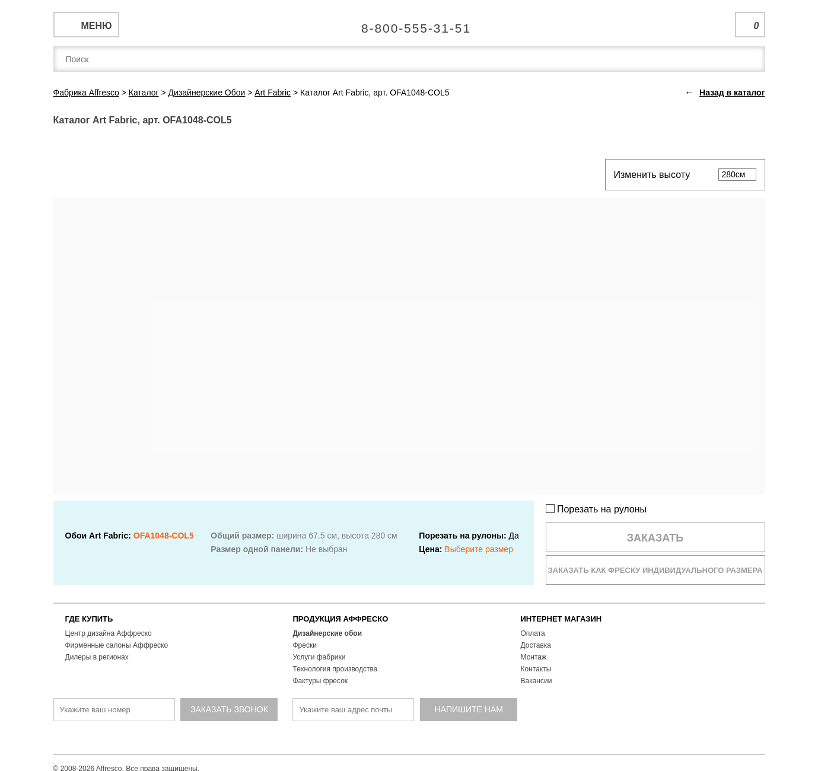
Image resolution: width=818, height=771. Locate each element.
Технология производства (335, 669)
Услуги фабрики (319, 657)
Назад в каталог (732, 92)
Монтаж (534, 657)
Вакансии (536, 681)
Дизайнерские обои (327, 633)
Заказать (655, 538)
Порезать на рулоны (596, 509)
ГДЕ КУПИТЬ (89, 618)
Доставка (536, 645)
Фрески (305, 645)
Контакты (536, 669)
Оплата (533, 633)
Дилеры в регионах (97, 657)
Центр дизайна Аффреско (108, 633)
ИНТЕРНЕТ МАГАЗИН (561, 618)
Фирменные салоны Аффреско (116, 645)
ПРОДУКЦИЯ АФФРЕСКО (341, 618)
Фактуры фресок (320, 681)
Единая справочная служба (409, 23)
